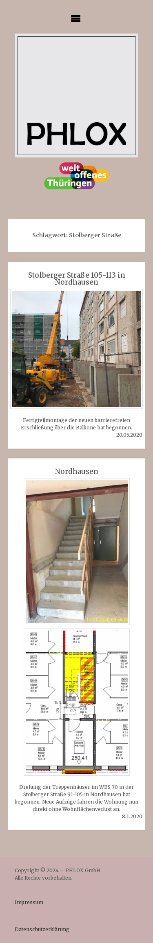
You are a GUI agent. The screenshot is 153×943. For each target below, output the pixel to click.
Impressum (29, 902)
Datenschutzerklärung (42, 929)
